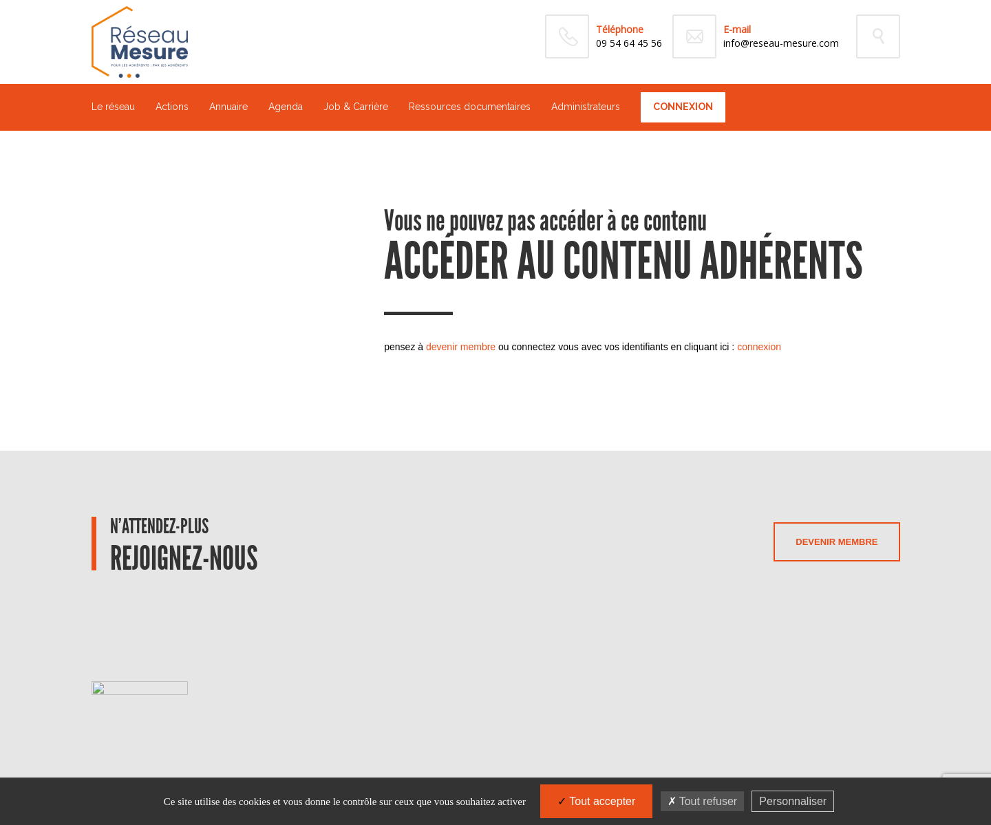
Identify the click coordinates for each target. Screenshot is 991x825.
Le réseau (113, 106)
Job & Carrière (355, 106)
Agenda (285, 106)
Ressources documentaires (470, 106)
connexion (759, 346)
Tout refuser (703, 801)
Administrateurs (585, 106)
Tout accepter (596, 801)
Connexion (683, 106)
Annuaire (228, 106)
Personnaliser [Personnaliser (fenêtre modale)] (793, 801)
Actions (172, 106)
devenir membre (461, 346)
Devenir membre (836, 542)
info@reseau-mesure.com (781, 43)
